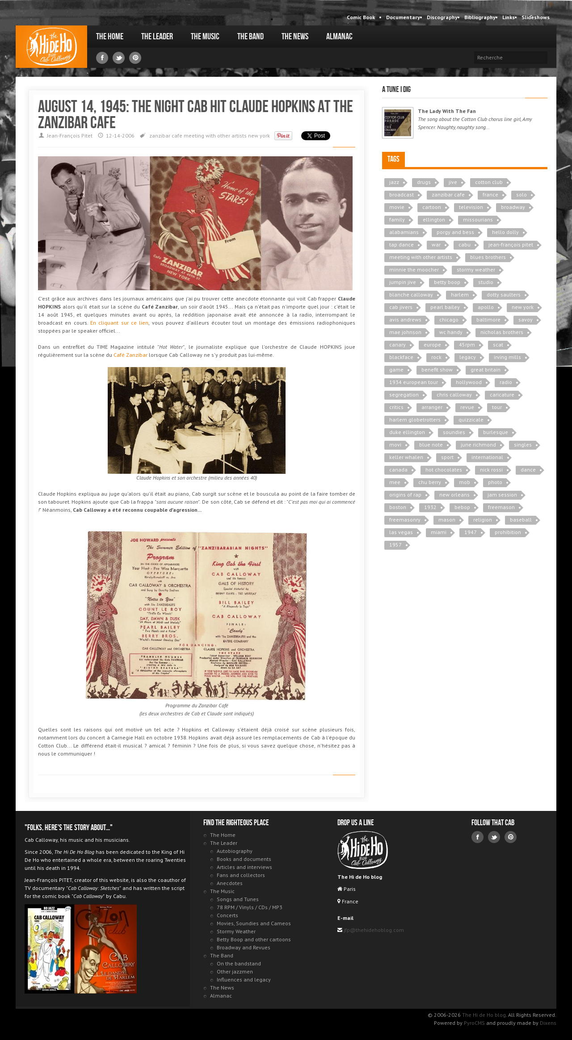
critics (396, 407)
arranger (431, 407)
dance (528, 469)
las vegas (401, 532)
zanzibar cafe (165, 135)
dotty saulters (504, 294)
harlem (460, 294)
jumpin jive (402, 282)
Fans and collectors (241, 875)
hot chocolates (443, 469)
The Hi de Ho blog (51, 46)
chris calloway (454, 394)
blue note (431, 444)
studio (485, 282)
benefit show (437, 369)
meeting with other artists (215, 135)
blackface (401, 357)
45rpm (467, 344)
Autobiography (234, 851)
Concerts (227, 915)
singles (523, 444)
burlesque (495, 432)
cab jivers (400, 307)
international (487, 457)
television (471, 207)
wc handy (451, 332)
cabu (464, 244)
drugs (424, 182)
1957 (395, 544)
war (436, 244)
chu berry (429, 482)
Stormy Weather (236, 931)
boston (397, 507)
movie (396, 207)
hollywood (469, 382)
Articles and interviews (244, 867)
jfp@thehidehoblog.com (373, 930)
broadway (513, 207)
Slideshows (536, 17)
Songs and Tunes (238, 899)
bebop (462, 507)
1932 (430, 507)
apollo (486, 307)
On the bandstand (239, 963)
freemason (501, 507)
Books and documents (244, 859)
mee (394, 482)
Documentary (403, 17)
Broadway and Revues (243, 947)
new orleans (454, 494)
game (396, 369)
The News (295, 36)
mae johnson (405, 332)
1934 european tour (413, 382)
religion (482, 519)
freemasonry (405, 519)
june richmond (478, 444)
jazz (394, 182)
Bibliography (480, 17)
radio (506, 382)
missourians (478, 219)
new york (259, 135)
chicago (448, 319)
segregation (404, 394)
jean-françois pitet (510, 244)
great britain (485, 369)
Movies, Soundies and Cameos (254, 923)
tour (497, 407)
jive (453, 182)
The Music (205, 36)
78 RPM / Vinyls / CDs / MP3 (249, 907)
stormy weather (476, 269)
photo (495, 482)
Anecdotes (230, 883)
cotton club (489, 182)
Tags (393, 159)
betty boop (447, 282)
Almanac (339, 36)
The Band (250, 36)
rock (436, 357)
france (490, 194)
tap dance (401, 244)
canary (397, 344)
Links (508, 17)
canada (398, 469)
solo (521, 194)
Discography (442, 17)
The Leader (157, 36)
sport (447, 457)
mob (464, 482)
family (397, 219)
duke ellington (407, 432)
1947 (470, 532)
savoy (525, 319)
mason (446, 519)
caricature (502, 394)
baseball (521, 519)
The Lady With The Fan (447, 111)
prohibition (508, 532)
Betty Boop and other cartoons (254, 939)
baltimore (488, 319)
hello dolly (505, 232)
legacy (467, 357)
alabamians (404, 232)
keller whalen (406, 457)
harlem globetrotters (415, 419)
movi (395, 444)
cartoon (431, 207)
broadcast (401, 194)
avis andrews (405, 319)
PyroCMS (474, 1022)
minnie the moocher (414, 269)
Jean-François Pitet (70, 135)
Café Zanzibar (130, 354)
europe (432, 344)
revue (467, 407)
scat (498, 344)
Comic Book (361, 17)
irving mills (507, 357)
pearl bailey (445, 307)
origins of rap (405, 494)
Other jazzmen (235, 971)
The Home (109, 36)
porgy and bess (455, 232)
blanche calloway (411, 294)
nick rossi (491, 469)
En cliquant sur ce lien (119, 322)
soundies (454, 432)
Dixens (548, 1022)
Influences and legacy (244, 979)
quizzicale (471, 419)
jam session (502, 494)
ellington (434, 219)
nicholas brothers (501, 332)
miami (438, 532)
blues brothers (488, 257)
